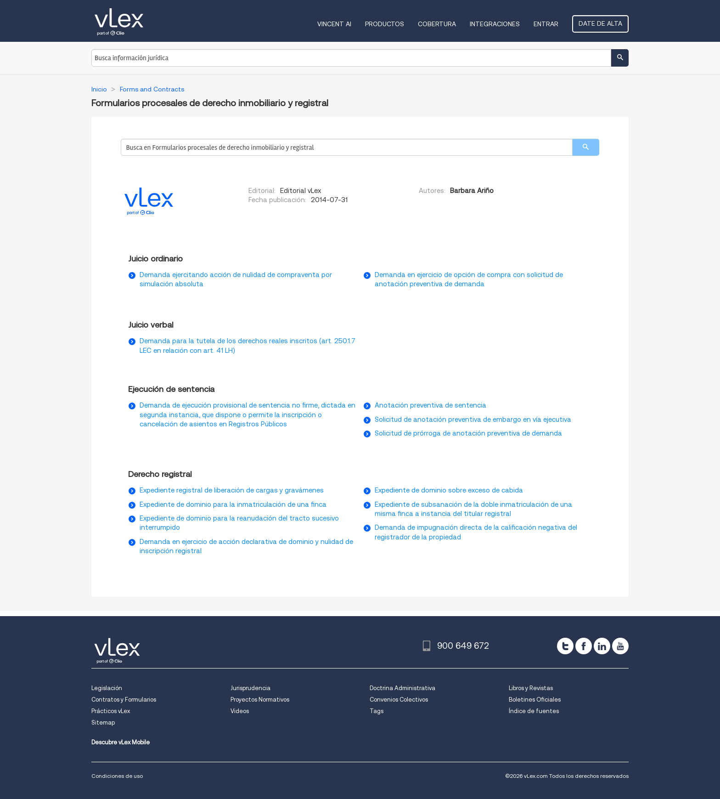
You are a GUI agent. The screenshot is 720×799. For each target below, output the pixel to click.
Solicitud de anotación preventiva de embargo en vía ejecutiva (473, 419)
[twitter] (565, 646)
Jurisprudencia (250, 688)
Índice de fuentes (534, 711)
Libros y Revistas (531, 688)
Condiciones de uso (117, 776)
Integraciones (495, 24)
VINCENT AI (334, 24)
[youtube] (620, 646)
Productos (384, 24)
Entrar (546, 24)
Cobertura (437, 24)
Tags (376, 711)
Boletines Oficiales (535, 699)
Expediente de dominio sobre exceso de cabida (449, 490)
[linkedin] (602, 646)
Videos (240, 711)
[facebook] (583, 646)
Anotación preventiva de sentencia (430, 405)
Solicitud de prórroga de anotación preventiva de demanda (468, 433)
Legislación (106, 688)
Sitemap (103, 722)
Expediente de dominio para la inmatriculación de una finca (233, 504)
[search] (585, 147)
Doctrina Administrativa (402, 688)
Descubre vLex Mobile (120, 742)
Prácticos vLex (110, 711)
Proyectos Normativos (260, 699)
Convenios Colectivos (399, 699)
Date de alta (600, 23)
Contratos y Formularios (123, 699)
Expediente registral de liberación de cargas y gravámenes (232, 490)
